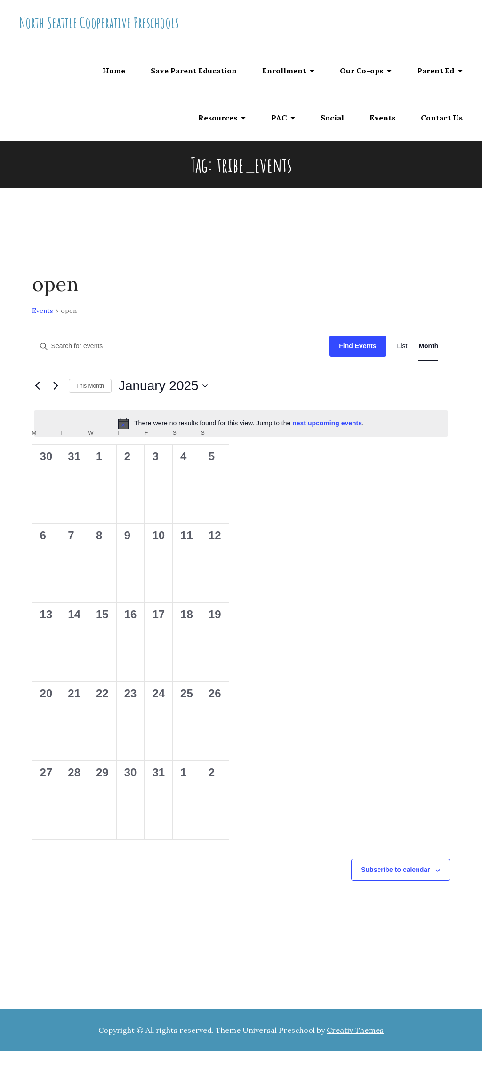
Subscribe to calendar (395, 869)
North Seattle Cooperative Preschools (99, 22)
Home (114, 70)
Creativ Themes (355, 1030)
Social (332, 117)
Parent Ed (435, 70)
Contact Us (442, 117)
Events (382, 117)
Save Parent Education (194, 70)
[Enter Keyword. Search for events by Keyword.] (181, 346)
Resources (217, 117)
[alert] (241, 423)
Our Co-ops (361, 70)
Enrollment (284, 70)
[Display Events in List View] (402, 346)
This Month (90, 386)
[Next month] (56, 386)
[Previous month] (37, 386)
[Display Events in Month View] (428, 346)
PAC (279, 117)
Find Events (357, 346)
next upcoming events (327, 423)
